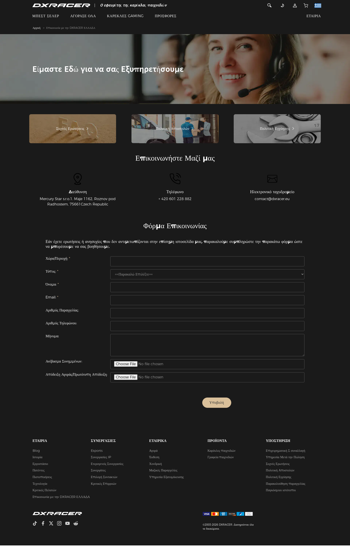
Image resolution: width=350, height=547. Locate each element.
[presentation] (159, 404)
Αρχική (37, 27)
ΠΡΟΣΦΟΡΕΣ (165, 16)
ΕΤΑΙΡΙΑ (313, 16)
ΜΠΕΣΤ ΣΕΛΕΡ (45, 16)
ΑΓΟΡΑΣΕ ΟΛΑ (83, 16)
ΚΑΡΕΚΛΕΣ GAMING (125, 16)
